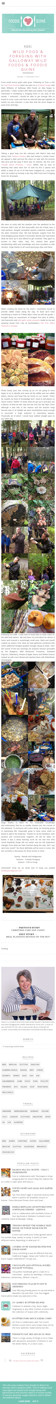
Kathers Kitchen (19, 156)
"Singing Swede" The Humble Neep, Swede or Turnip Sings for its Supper (32, 1228)
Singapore (37, 1117)
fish (31, 1076)
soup (32, 1087)
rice (16, 1087)
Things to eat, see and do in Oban (31, 1334)
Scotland (25, 1117)
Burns (12, 1141)
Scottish (24, 1064)
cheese (40, 1070)
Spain (47, 1117)
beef (32, 1070)
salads (24, 1087)
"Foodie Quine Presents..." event (16, 165)
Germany (34, 1111)
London (14, 1117)
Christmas (22, 1141)
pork (35, 1081)
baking (23, 1070)
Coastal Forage (44, 85)
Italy (4, 1117)
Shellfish (35, 1064)
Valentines (29, 1147)
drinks (16, 1076)
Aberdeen (6, 1111)
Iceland (45, 1111)
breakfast (41, 1147)
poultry (44, 1081)
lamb (19, 1081)
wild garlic (7, 1092)
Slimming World (10, 1070)
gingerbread (8, 1081)
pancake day (8, 1152)
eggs (24, 1076)
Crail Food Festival (11, 85)
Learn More (24, 1401)
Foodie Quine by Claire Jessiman (26, 1361)
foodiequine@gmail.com (11, 871)
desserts (6, 1076)
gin (37, 1076)
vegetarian (43, 1087)
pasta (27, 1081)
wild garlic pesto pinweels (29, 320)
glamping (18, 1122)
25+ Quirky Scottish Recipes (28, 1302)
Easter (33, 1141)
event (28, 46)
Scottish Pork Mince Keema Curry (32, 1318)
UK (3, 1122)
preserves (6, 1087)
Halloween (44, 1141)
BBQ (4, 1064)
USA (9, 1122)
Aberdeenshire (21, 1111)
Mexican (13, 1064)
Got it (35, 1401)
